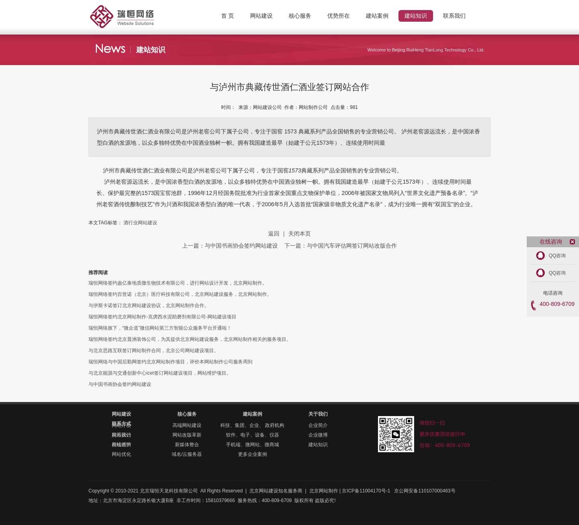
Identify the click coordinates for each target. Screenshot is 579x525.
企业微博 (318, 435)
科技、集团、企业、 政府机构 (252, 425)
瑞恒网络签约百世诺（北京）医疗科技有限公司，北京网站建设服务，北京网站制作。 (180, 294)
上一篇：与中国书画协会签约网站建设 (230, 245)
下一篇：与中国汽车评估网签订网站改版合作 (340, 245)
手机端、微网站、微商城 (252, 444)
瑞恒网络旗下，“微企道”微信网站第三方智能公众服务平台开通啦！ (160, 328)
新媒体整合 (187, 444)
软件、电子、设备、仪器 (252, 435)
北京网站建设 (263, 491)
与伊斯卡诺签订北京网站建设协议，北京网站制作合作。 (148, 305)
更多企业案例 (252, 454)
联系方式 (121, 424)
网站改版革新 (186, 435)
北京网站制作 (136, 10)
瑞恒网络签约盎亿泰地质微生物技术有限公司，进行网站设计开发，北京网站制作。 (177, 283)
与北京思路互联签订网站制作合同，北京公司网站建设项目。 (153, 350)
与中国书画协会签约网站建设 (119, 384)
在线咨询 (121, 444)
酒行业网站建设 (140, 223)
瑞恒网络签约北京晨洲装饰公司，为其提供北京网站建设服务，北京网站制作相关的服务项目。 (189, 339)
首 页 (227, 15)
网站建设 (121, 414)
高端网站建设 (186, 425)
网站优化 (121, 454)
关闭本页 (299, 233)
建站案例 (252, 414)
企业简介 (318, 425)
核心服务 (187, 414)
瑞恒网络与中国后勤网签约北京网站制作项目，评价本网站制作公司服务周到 (170, 362)
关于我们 (318, 414)
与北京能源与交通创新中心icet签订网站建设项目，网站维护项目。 (159, 373)
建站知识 (318, 444)
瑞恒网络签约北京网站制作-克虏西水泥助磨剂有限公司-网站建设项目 (162, 317)
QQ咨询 (557, 255)
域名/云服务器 (187, 454)
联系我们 (121, 435)
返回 (273, 233)
